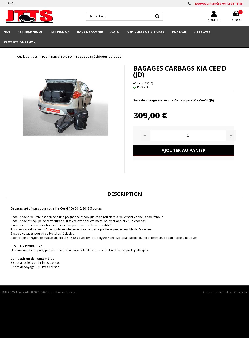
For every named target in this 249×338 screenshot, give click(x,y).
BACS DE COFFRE (90, 31)
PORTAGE (179, 31)
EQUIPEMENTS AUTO (57, 56)
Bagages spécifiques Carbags (98, 56)
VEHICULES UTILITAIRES (145, 31)
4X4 (7, 31)
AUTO (115, 31)
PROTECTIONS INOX (20, 42)
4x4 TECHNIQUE (30, 31)
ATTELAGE (202, 31)
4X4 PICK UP (59, 31)
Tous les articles (26, 56)
